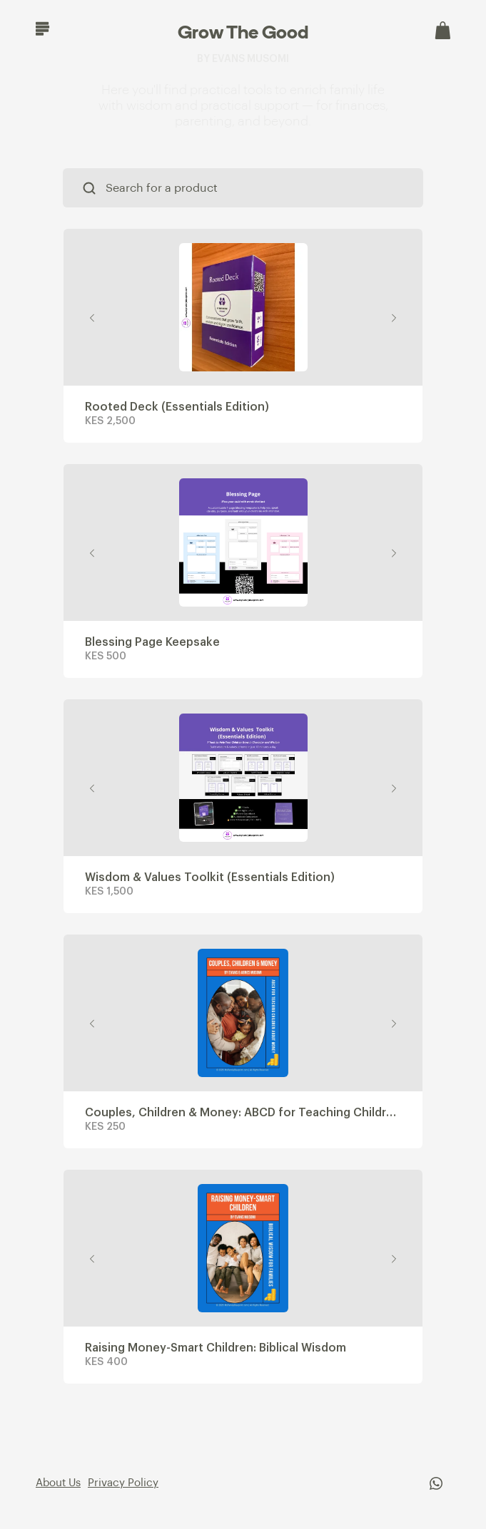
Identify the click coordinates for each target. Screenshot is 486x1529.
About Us (58, 1483)
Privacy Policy (123, 1483)
